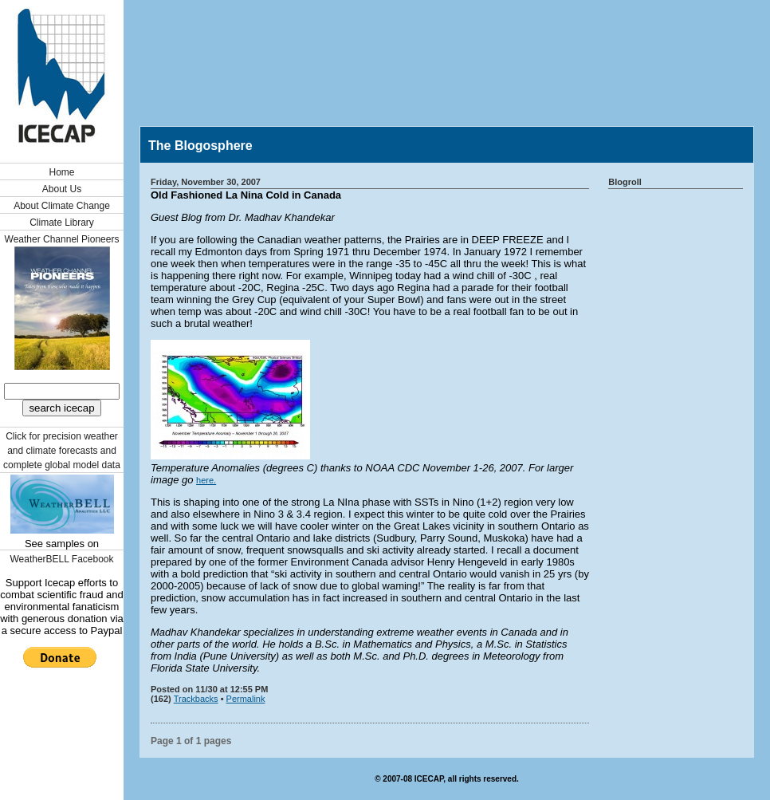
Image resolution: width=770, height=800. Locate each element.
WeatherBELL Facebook (61, 559)
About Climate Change (62, 205)
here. (206, 480)
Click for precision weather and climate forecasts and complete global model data (61, 451)
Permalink (245, 698)
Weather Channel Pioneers (62, 239)
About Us (61, 189)
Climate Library (61, 222)
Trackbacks (196, 698)
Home (61, 172)
